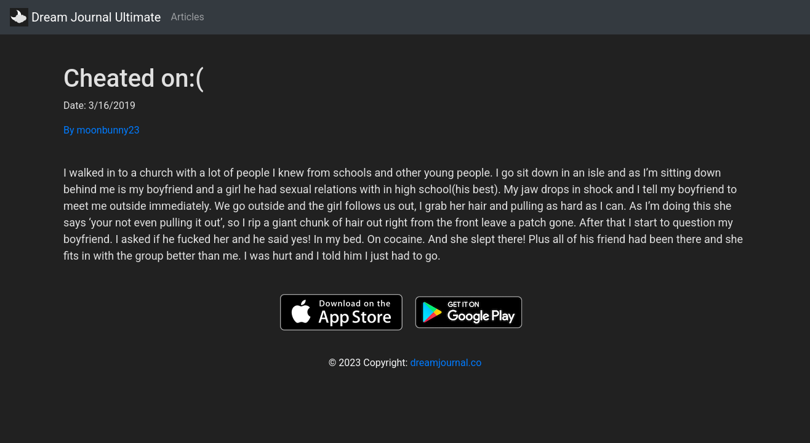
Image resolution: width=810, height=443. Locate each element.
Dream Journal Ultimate (85, 17)
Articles (187, 17)
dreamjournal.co (445, 363)
